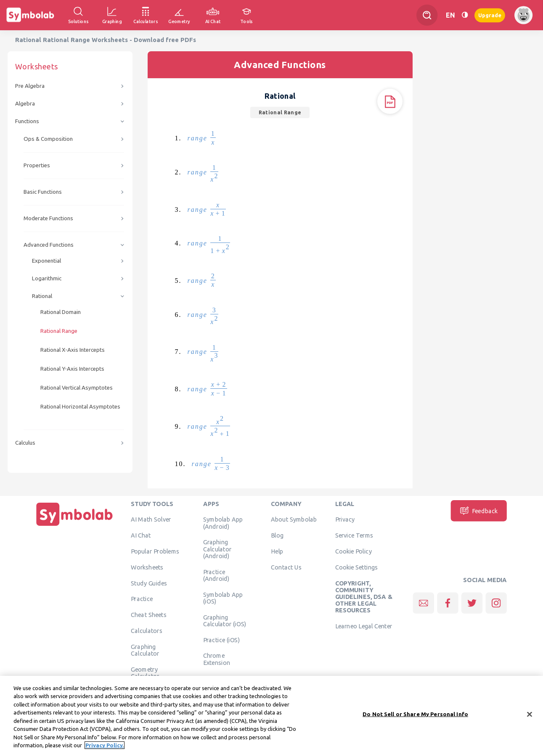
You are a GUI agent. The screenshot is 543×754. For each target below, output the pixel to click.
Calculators (146, 630)
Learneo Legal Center (363, 626)
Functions (27, 121)
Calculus (25, 443)
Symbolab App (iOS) (223, 597)
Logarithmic (46, 278)
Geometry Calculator (145, 672)
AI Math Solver (151, 519)
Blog (277, 535)
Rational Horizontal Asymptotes (80, 406)
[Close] (529, 721)
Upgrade (489, 15)
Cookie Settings (356, 567)
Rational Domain (60, 312)
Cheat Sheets (149, 615)
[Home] (74, 525)
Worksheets (147, 567)
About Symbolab (294, 519)
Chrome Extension (216, 659)
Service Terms (354, 535)
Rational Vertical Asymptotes (76, 388)
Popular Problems (155, 551)
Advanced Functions (49, 245)
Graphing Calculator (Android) (217, 549)
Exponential (46, 261)
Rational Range (58, 331)
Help (277, 551)
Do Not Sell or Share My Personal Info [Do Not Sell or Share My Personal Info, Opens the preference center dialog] (415, 720)
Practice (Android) (216, 575)
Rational (42, 296)
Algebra (25, 103)
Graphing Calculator (145, 649)
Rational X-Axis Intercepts (72, 350)
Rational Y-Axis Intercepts (72, 369)
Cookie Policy (353, 551)
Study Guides (149, 583)
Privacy (345, 519)
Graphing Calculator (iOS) (224, 620)
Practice (142, 599)
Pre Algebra (30, 86)
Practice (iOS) (221, 639)
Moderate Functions (48, 218)
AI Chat (141, 535)
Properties (37, 165)
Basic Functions (43, 192)
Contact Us (286, 567)
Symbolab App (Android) (223, 523)
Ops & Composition (48, 139)
